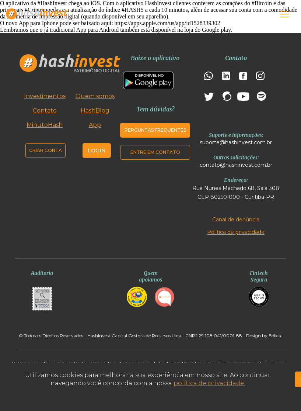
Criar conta (45, 150)
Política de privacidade (236, 232)
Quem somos (95, 96)
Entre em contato (155, 152)
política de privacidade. (209, 383)
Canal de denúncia (235, 219)
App (95, 124)
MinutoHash (45, 124)
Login (97, 150)
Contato (45, 110)
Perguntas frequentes (155, 130)
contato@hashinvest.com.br (236, 165)
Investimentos (45, 96)
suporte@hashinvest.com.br (236, 142)
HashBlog (95, 110)
